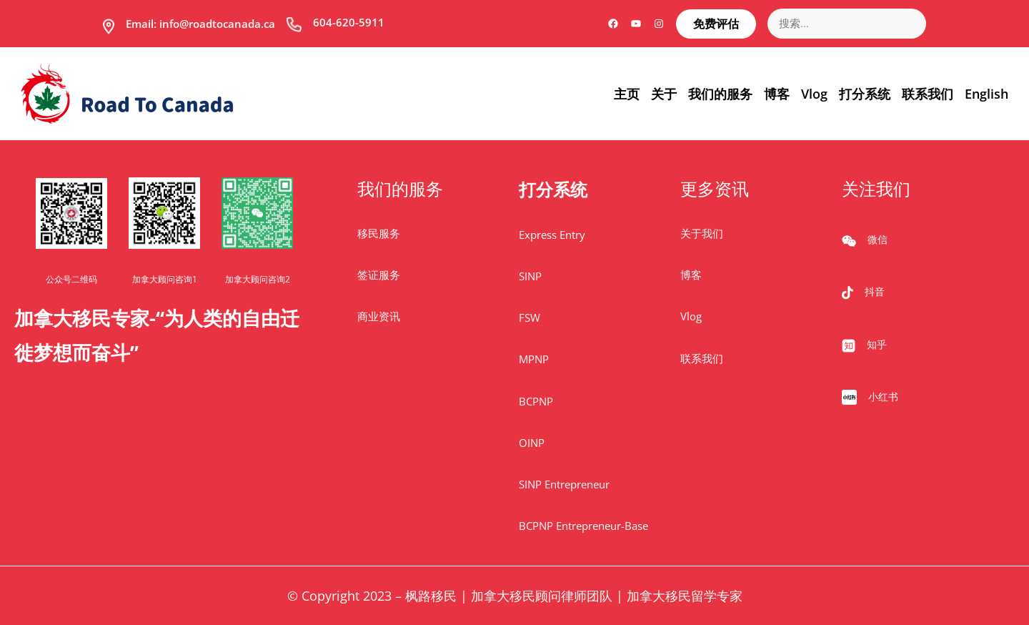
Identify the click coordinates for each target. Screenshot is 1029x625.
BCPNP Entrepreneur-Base (583, 525)
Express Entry (552, 234)
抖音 (875, 291)
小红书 (883, 396)
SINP (530, 276)
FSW (529, 317)
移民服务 (378, 233)
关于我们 (701, 233)
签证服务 (378, 274)
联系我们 (701, 358)
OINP (532, 442)
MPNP (534, 359)
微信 (878, 239)
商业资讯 (378, 316)
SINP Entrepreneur (564, 484)
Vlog (691, 316)
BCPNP (536, 401)
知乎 (877, 344)
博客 (691, 274)
